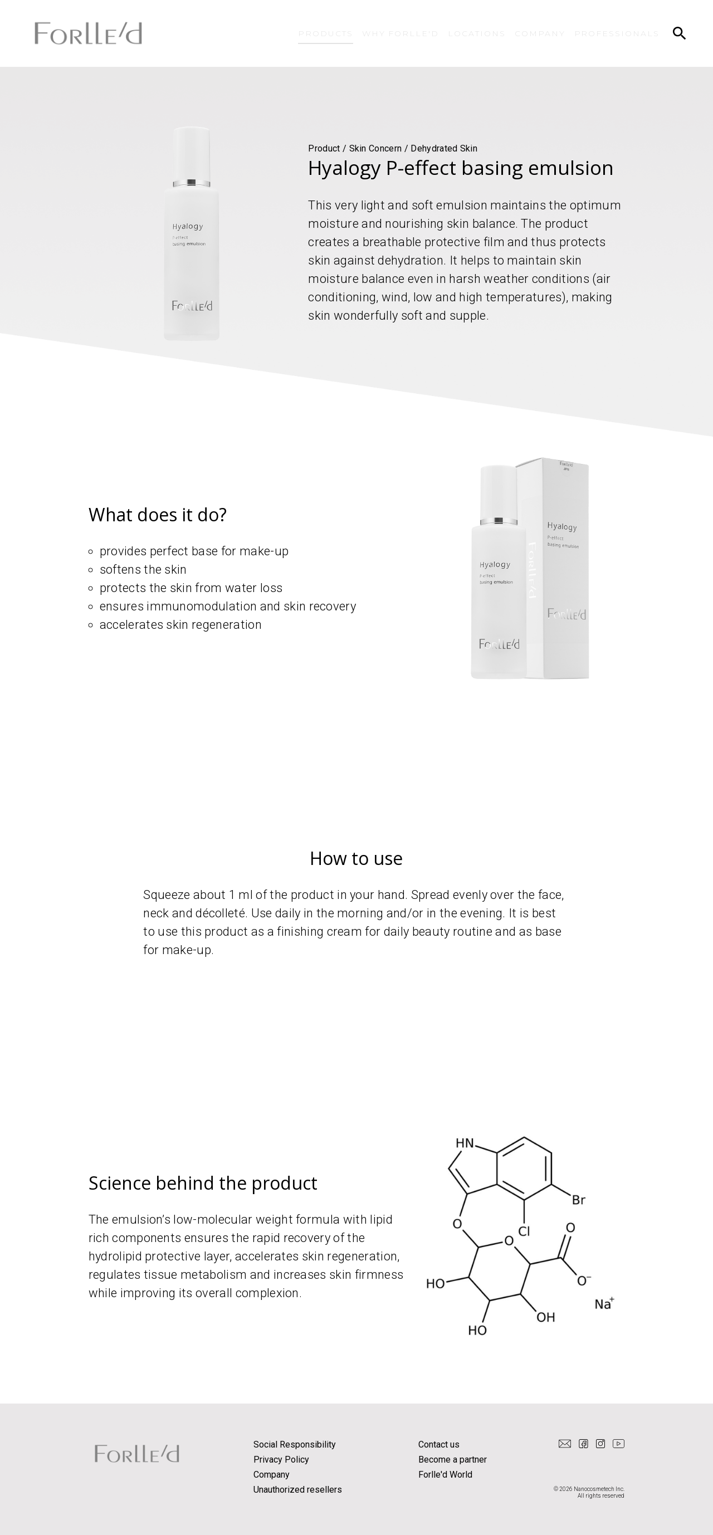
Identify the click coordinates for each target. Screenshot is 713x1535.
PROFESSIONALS (617, 33)
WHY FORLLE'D (400, 33)
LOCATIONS (477, 33)
